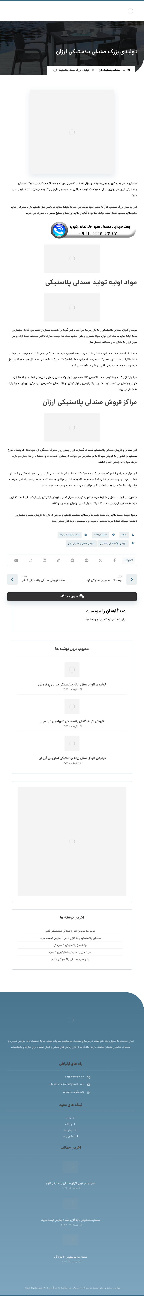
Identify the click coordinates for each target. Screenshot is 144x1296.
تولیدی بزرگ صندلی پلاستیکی (113, 543)
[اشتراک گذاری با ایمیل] (16, 560)
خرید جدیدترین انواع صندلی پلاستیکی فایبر (70, 931)
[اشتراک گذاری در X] (100, 560)
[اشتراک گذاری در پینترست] (86, 560)
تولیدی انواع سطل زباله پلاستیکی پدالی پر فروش (72, 685)
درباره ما (70, 1130)
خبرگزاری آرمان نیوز (48, 1288)
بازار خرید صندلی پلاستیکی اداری (70, 959)
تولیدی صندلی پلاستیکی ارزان (81, 543)
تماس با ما (70, 1136)
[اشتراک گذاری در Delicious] (58, 560)
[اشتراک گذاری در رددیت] (72, 560)
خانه (70, 1118)
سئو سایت (98, 1288)
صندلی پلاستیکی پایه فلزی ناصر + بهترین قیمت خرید (70, 938)
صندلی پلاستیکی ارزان (69, 535)
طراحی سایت (113, 1288)
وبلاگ (70, 1124)
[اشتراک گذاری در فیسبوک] (115, 560)
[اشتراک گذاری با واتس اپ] (30, 560)
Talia (124, 535)
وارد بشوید (91, 619)
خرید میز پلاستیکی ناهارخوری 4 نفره (70, 952)
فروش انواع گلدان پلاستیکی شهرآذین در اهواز (72, 721)
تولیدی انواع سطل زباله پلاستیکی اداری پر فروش (72, 758)
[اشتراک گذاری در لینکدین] (44, 560)
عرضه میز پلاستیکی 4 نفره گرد (70, 945)
